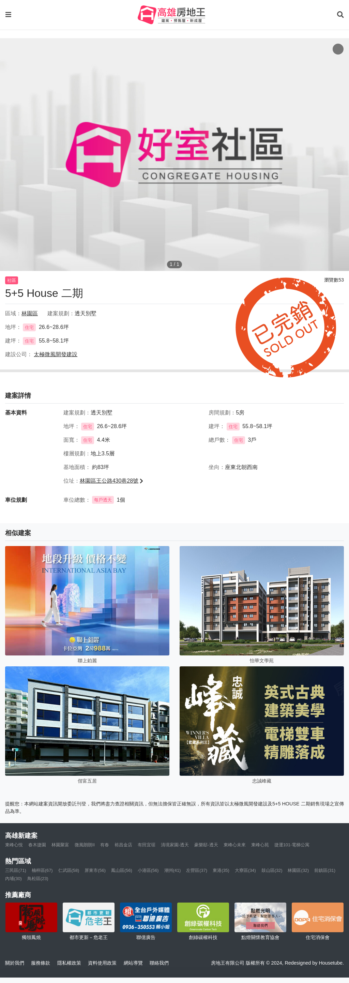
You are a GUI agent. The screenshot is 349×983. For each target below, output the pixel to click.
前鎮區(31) (324, 870)
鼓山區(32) (272, 870)
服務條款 (40, 963)
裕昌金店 (123, 844)
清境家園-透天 (175, 844)
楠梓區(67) (42, 870)
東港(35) (221, 870)
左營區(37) (196, 870)
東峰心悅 (14, 844)
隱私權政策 (69, 963)
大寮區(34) (245, 870)
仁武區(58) (68, 870)
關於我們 (14, 963)
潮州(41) (172, 870)
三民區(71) (15, 870)
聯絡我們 (159, 963)
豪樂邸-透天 (206, 844)
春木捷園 (37, 844)
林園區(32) (298, 870)
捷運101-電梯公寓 (292, 844)
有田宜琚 (146, 844)
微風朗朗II (85, 844)
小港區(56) (148, 870)
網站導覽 (133, 963)
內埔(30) (13, 878)
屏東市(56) (95, 870)
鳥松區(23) (37, 878)
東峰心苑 (260, 844)
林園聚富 (60, 844)
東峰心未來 (235, 844)
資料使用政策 (102, 963)
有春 (104, 844)
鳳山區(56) (121, 870)
